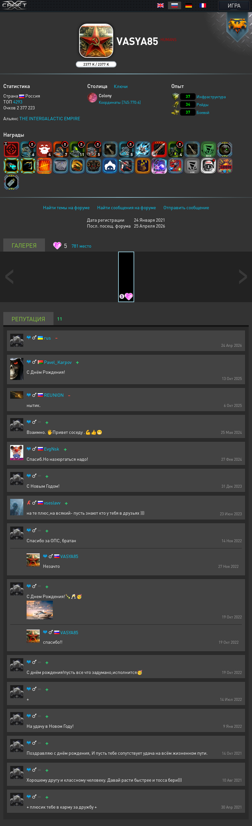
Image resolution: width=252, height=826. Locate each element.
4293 (17, 101)
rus (47, 338)
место (81, 246)
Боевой (203, 112)
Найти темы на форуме (66, 207)
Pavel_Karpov (58, 362)
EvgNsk (51, 449)
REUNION (54, 395)
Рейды (203, 104)
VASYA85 (69, 556)
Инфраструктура (211, 96)
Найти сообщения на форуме (126, 207)
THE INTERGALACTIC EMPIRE (49, 118)
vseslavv (52, 502)
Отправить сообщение (186, 207)
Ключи (121, 86)
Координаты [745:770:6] (120, 102)
